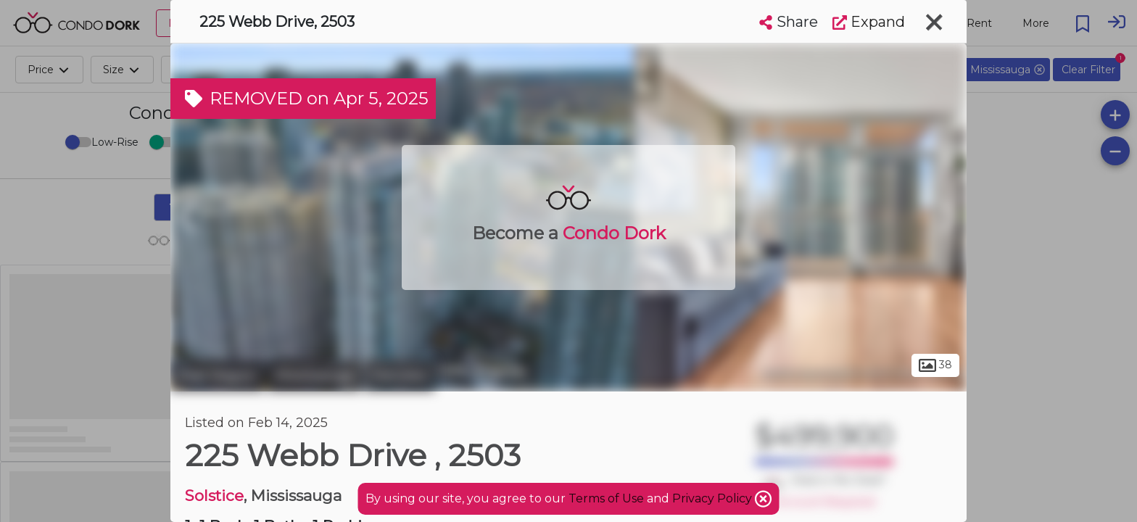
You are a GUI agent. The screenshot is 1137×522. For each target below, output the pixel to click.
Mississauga (314, 376)
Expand (868, 21)
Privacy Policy (713, 498)
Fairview (399, 376)
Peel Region (217, 376)
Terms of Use (606, 498)
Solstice (214, 495)
